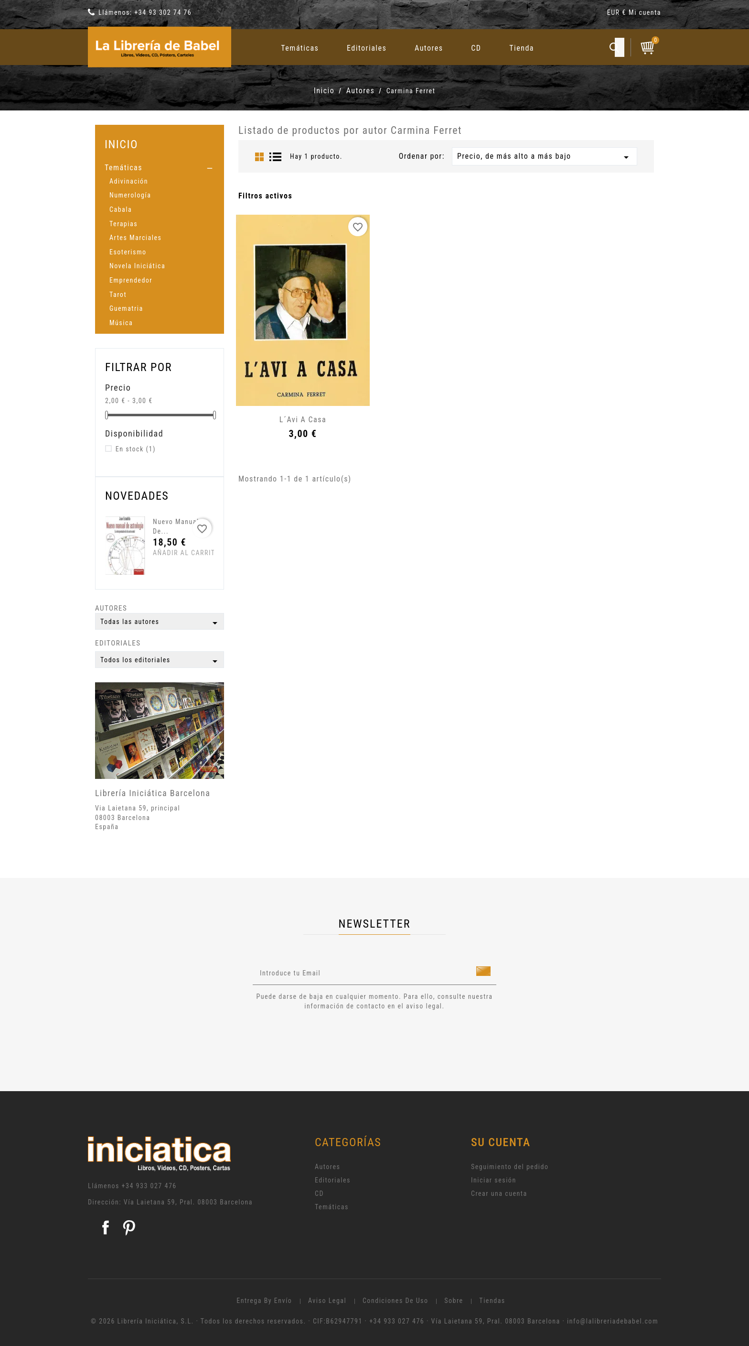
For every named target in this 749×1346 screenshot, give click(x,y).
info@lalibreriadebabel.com (612, 1321)
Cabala (120, 209)
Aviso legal (327, 1300)
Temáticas (300, 48)
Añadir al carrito (171, 553)
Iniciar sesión (493, 1180)
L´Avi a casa (302, 419)
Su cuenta (501, 1142)
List (275, 157)
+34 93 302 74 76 (163, 12)
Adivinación (128, 181)
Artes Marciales (135, 237)
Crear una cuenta (499, 1193)
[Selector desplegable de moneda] (618, 14)
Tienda (521, 48)
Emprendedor (130, 280)
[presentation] (332, 1037)
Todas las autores (160, 623)
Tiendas (492, 1300)
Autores (429, 48)
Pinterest (129, 1227)
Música (121, 323)
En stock (136, 449)
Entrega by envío (264, 1300)
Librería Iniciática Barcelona (152, 793)
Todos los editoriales (160, 661)
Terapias (123, 224)
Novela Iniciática (137, 266)
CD (476, 48)
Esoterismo (128, 252)
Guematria (126, 308)
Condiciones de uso (395, 1300)
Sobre (453, 1300)
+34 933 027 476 (149, 1186)
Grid (259, 157)
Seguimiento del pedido (510, 1167)
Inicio (121, 144)
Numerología (130, 195)
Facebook (105, 1227)
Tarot (118, 294)
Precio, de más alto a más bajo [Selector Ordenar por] (544, 157)
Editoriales (366, 48)
